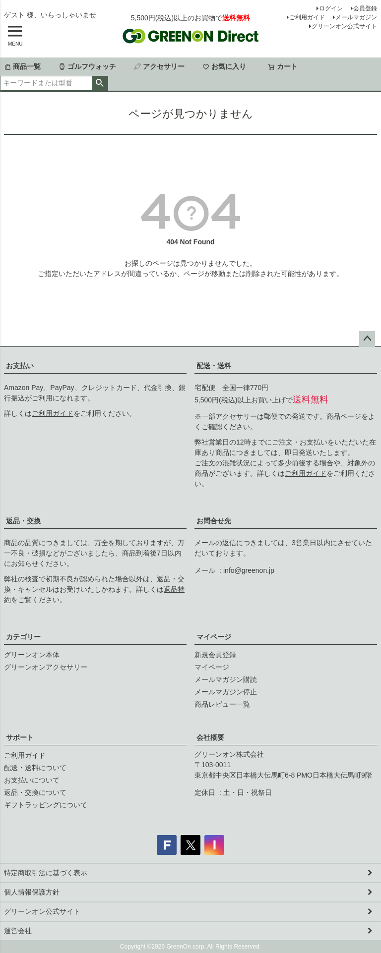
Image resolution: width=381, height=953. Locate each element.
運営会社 (18, 931)
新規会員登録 (215, 655)
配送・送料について (35, 768)
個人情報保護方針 (32, 892)
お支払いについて (32, 780)
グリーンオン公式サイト (344, 26)
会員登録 (365, 8)
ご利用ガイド (307, 17)
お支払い (20, 366)
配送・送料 (213, 366)
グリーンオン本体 (32, 655)
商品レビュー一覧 (222, 704)
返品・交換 (23, 521)
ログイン (331, 8)
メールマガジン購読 (225, 679)
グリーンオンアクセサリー (45, 667)
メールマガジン (356, 17)
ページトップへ (367, 339)
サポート (20, 737)
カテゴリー (23, 637)
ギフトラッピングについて (45, 805)
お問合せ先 (213, 521)
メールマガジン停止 (225, 692)
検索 (100, 83)
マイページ (213, 637)
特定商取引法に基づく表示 (45, 873)
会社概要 (210, 737)
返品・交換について (35, 792)
